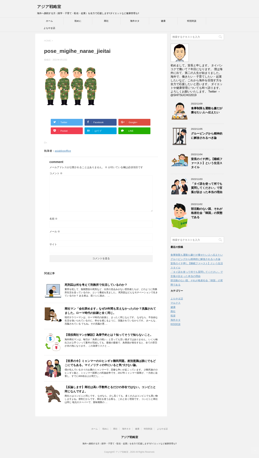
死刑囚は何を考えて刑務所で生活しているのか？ (96, 284)
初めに (77, 21)
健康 (163, 21)
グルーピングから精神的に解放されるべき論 (206, 135)
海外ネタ (134, 21)
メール (54, 231)
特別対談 (191, 21)
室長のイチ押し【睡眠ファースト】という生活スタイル (206, 163)
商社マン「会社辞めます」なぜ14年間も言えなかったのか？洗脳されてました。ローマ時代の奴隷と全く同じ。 (110, 310)
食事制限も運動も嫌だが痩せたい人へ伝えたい (206, 110)
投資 (173, 315)
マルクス (175, 302)
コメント (56, 173)
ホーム (49, 21)
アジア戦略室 (49, 6)
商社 (106, 21)
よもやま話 (49, 28)
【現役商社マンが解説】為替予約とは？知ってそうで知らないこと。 (109, 334)
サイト (53, 244)
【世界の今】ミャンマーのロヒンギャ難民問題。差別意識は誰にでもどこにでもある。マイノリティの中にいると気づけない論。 (110, 363)
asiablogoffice (63, 150)
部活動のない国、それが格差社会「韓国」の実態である (206, 213)
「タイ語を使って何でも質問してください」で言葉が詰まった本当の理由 (206, 188)
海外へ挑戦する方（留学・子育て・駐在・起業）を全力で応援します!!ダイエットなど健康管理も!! (129, 443)
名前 (53, 218)
